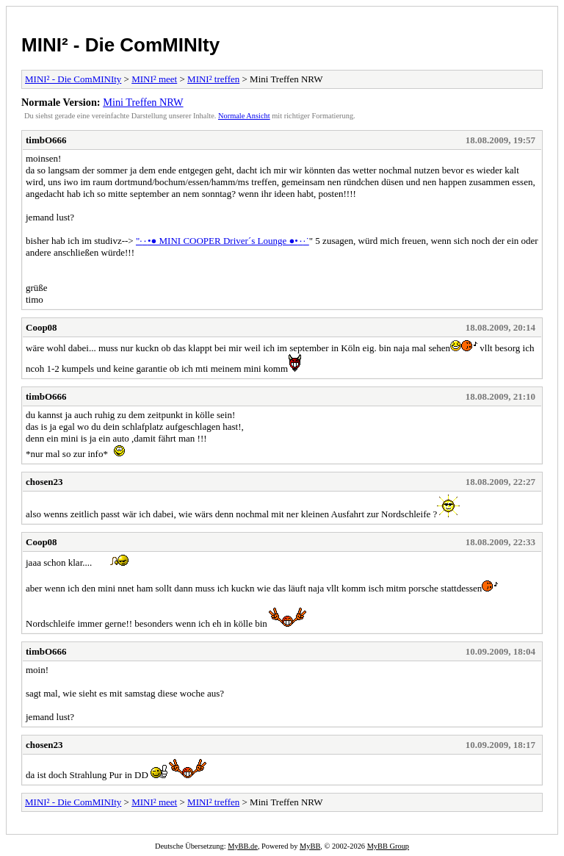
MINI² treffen (213, 78)
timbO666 (46, 139)
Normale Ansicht (244, 116)
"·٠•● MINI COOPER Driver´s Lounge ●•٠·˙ (222, 240)
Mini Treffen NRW (143, 102)
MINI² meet (154, 78)
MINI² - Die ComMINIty (120, 45)
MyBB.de (243, 846)
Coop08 (41, 327)
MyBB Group (388, 846)
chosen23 (44, 481)
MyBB (310, 846)
